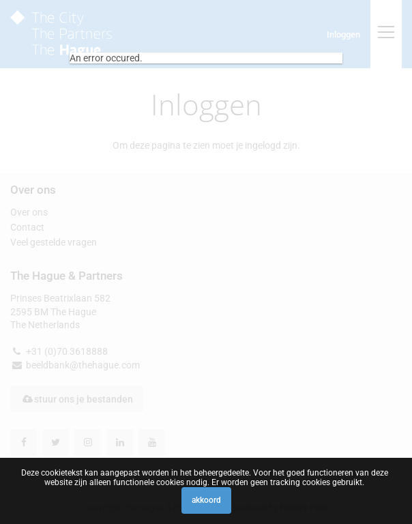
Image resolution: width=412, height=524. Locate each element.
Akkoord (206, 500)
